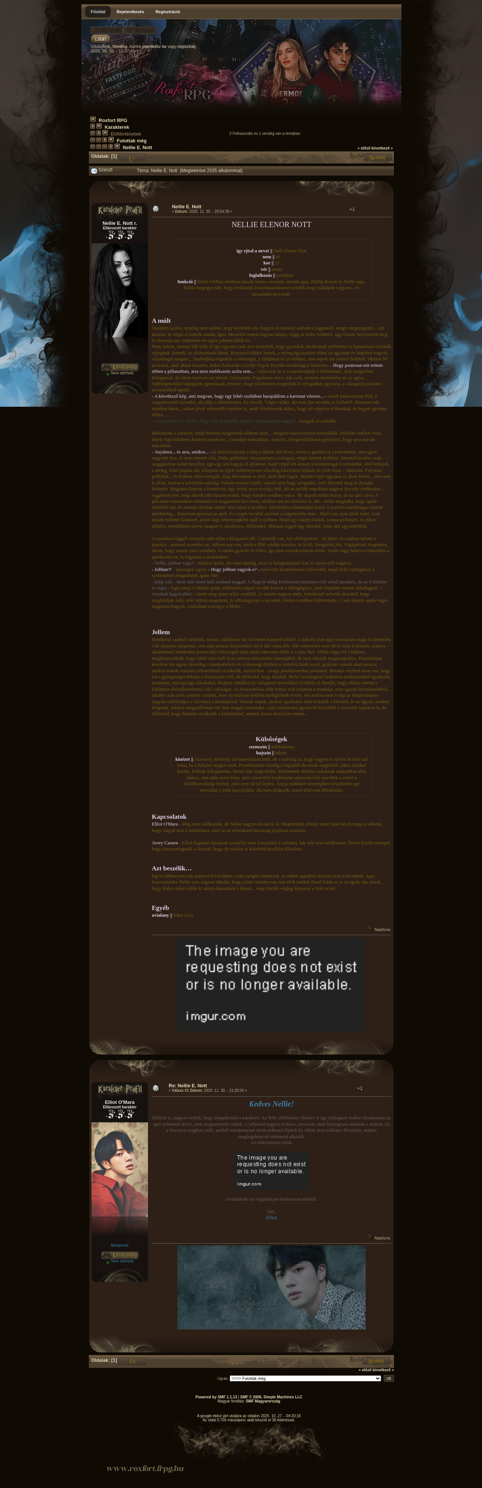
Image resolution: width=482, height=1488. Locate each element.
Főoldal (98, 11)
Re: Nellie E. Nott (188, 1085)
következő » (382, 148)
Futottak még (131, 140)
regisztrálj (186, 46)
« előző (364, 148)
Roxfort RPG (113, 120)
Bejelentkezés (130, 11)
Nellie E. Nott (137, 147)
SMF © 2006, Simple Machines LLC (271, 1397)
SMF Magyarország (263, 1401)
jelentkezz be (154, 46)
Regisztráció (168, 11)
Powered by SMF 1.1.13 (216, 1397)
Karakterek (117, 127)
